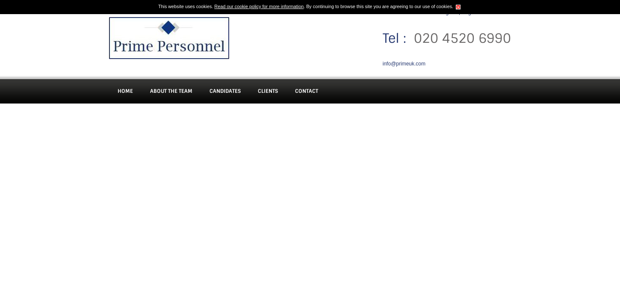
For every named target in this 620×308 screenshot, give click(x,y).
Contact (306, 91)
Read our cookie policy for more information (259, 6)
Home (125, 91)
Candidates (225, 91)
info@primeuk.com (404, 64)
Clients (268, 91)
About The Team (171, 91)
